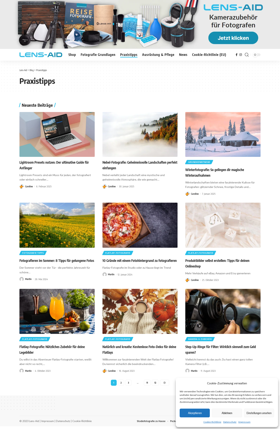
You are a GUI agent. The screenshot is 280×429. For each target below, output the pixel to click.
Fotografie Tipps (34, 254)
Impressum (244, 421)
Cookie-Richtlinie (212, 421)
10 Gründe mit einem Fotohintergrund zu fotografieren (139, 262)
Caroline (29, 186)
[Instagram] (240, 54)
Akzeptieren (195, 413)
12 (156, 384)
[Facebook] (236, 54)
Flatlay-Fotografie (119, 254)
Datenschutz (229, 421)
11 (147, 384)
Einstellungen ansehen (259, 413)
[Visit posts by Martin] (21, 280)
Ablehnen (227, 413)
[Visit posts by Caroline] (21, 186)
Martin (28, 280)
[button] (247, 54)
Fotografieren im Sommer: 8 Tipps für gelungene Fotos (56, 262)
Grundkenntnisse (201, 162)
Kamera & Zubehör (201, 340)
